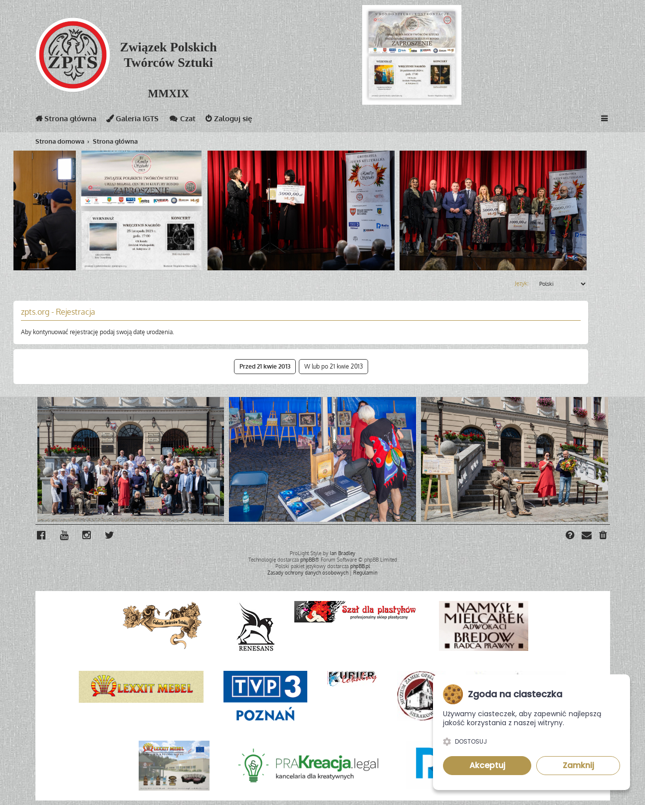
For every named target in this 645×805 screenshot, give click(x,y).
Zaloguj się (229, 120)
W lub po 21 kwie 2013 (333, 366)
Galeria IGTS (132, 120)
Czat (182, 120)
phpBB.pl (360, 566)
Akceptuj (487, 765)
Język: (522, 283)
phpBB (307, 559)
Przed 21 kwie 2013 (264, 366)
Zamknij (578, 765)
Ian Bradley (342, 553)
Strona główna (65, 120)
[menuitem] (603, 536)
